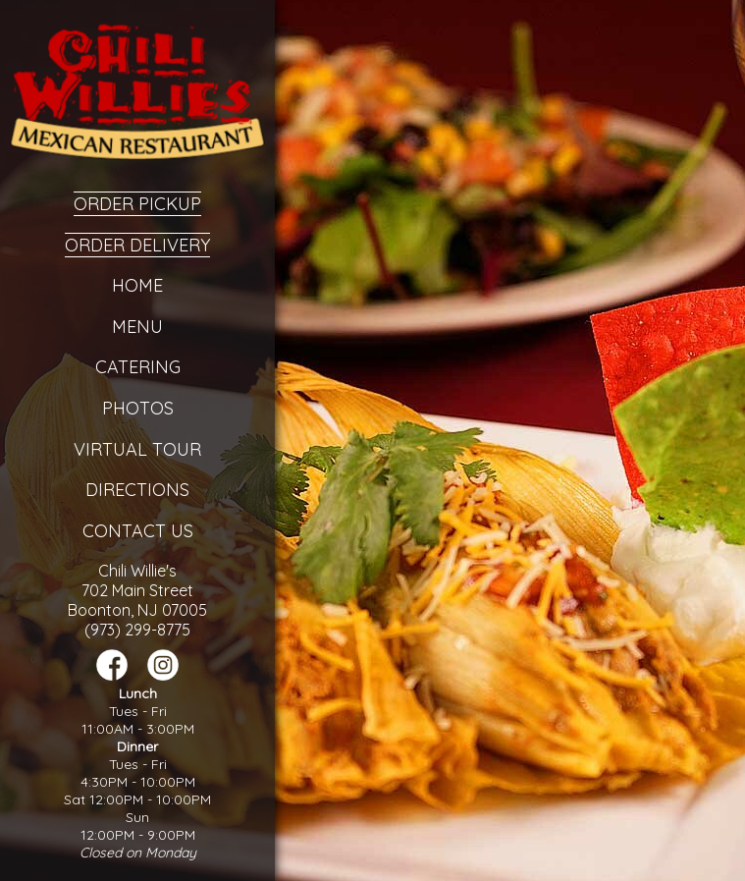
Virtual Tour (137, 449)
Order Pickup (137, 204)
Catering (138, 367)
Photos (138, 408)
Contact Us (137, 531)
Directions (137, 489)
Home (137, 285)
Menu (137, 326)
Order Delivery (137, 245)
